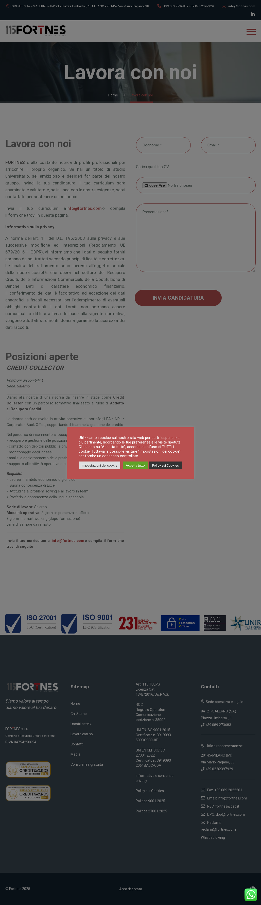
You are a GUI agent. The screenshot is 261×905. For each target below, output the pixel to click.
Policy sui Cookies (165, 465)
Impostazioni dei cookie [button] (99, 465)
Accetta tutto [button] (135, 465)
